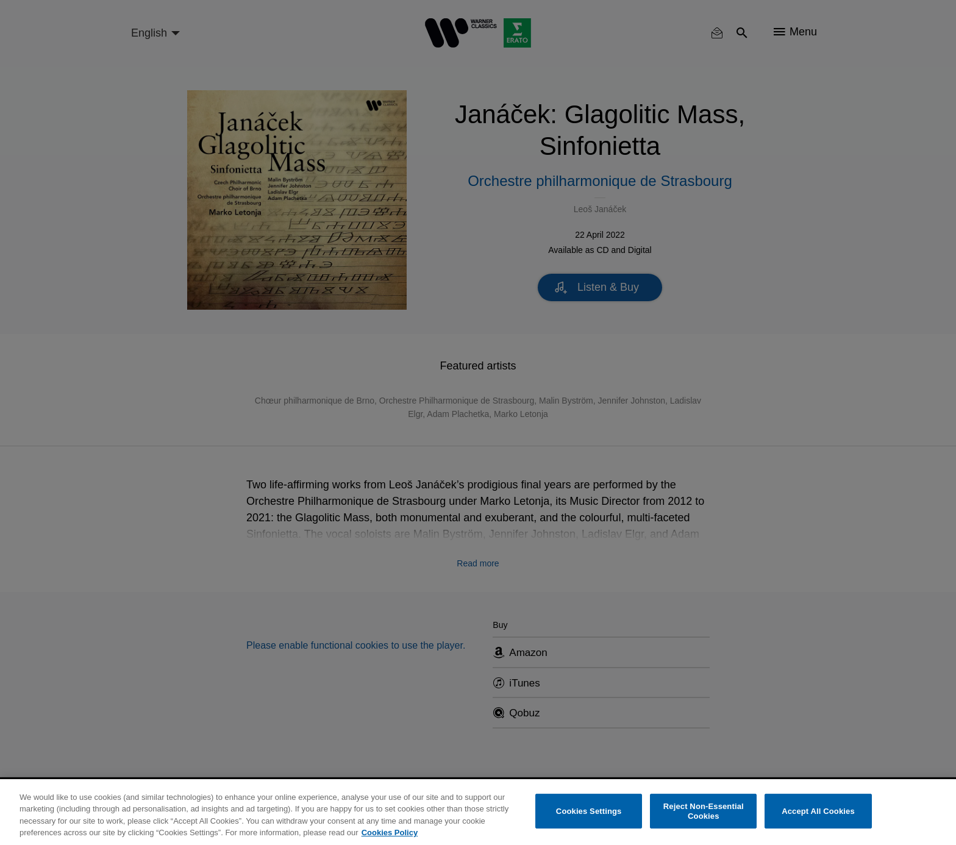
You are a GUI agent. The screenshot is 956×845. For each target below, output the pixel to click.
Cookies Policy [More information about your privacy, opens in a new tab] (390, 832)
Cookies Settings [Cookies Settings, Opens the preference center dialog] (589, 811)
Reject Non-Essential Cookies (703, 811)
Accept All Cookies (818, 811)
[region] (478, 812)
